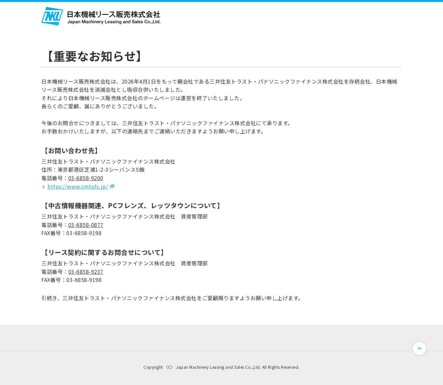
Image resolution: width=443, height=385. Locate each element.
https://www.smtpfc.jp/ (77, 186)
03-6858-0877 (85, 225)
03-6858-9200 (85, 178)
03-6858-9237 (85, 271)
